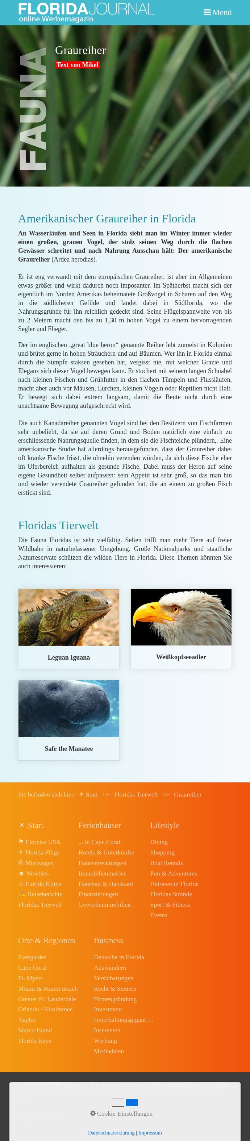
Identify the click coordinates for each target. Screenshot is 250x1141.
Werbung (105, 1040)
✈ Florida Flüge (39, 852)
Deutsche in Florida (119, 957)
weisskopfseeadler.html (181, 629)
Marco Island (35, 1030)
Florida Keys (34, 1040)
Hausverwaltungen (102, 862)
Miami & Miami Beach (48, 988)
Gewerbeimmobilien (105, 904)
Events (158, 915)
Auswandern (110, 967)
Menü (222, 12)
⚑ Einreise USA (39, 841)
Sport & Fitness (170, 904)
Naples (27, 1019)
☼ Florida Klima (40, 883)
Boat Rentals (166, 862)
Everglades (32, 957)
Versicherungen (113, 978)
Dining (159, 841)
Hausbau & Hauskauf (106, 883)
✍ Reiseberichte (40, 894)
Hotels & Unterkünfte (106, 852)
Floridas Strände (171, 894)
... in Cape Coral (99, 841)
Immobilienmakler (102, 873)
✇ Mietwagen (36, 862)
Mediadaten (109, 1051)
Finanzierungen (98, 894)
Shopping (162, 852)
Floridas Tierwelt (40, 904)
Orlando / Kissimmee (45, 1009)
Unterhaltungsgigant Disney (124, 1019)
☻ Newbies (33, 873)
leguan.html (68, 629)
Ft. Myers (30, 978)
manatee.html (68, 720)
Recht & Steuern (115, 988)
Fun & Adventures (173, 873)
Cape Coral (32, 967)
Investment (108, 1009)
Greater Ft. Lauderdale (47, 999)
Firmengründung (115, 999)
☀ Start (88, 794)
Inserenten (107, 1030)
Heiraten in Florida (174, 883)
